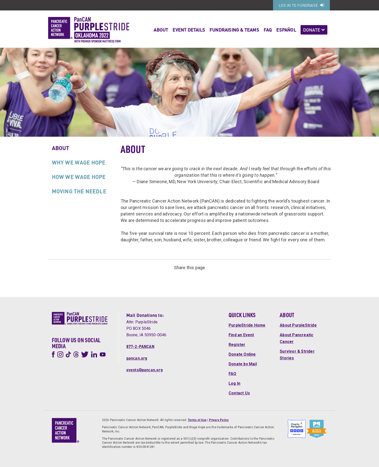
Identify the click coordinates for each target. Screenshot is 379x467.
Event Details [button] (188, 30)
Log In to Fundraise (301, 5)
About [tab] (60, 147)
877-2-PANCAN (140, 346)
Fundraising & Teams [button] (234, 30)
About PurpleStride (298, 325)
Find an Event (241, 335)
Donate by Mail (243, 364)
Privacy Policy (219, 420)
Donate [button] (314, 30)
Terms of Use (197, 420)
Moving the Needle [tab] (79, 191)
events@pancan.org (144, 369)
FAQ (268, 30)
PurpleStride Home (247, 325)
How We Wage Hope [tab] (79, 176)
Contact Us (239, 393)
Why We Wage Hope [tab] (78, 162)
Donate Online (242, 354)
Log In (234, 383)
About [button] (161, 30)
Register (237, 344)
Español (286, 30)
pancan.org (136, 358)
